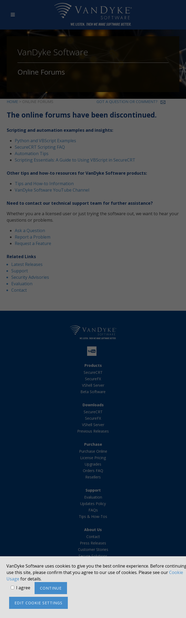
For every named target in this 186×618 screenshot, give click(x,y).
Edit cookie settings (38, 602)
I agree (23, 588)
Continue (51, 588)
